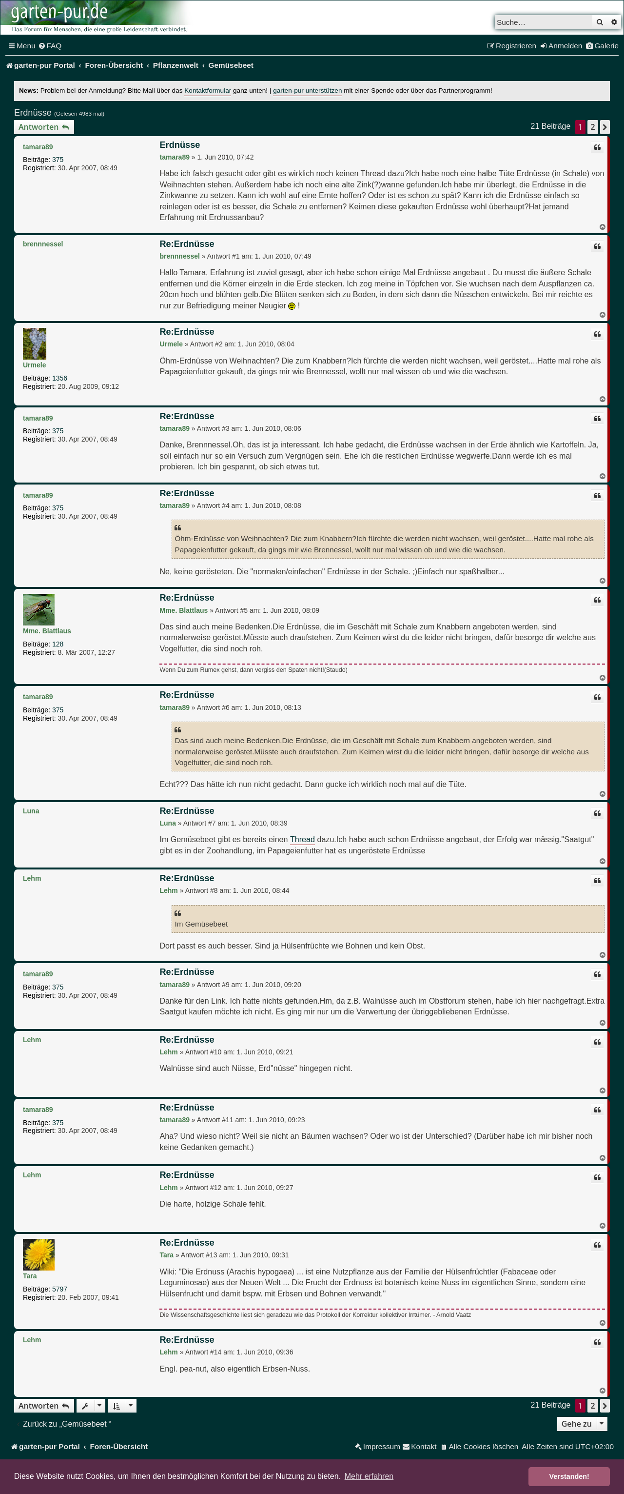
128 (57, 644)
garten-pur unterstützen (307, 90)
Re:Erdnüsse (186, 244)
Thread (302, 839)
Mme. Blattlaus (47, 631)
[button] (605, 127)
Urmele (34, 365)
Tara (30, 1276)
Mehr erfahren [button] (369, 1476)
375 (57, 159)
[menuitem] (50, 46)
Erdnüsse (33, 113)
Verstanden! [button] (569, 1476)
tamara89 (38, 147)
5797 (59, 1289)
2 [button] (592, 126)
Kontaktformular (207, 90)
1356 (59, 378)
